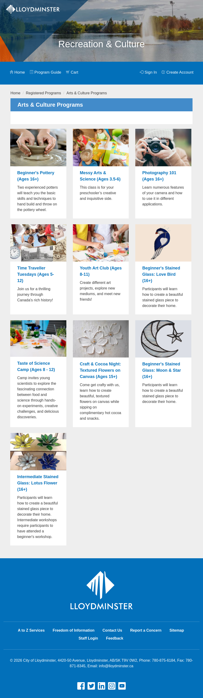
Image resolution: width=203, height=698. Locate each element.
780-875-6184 (163, 660)
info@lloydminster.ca (116, 666)
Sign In (148, 72)
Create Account (177, 72)
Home (17, 72)
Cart (72, 72)
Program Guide (45, 72)
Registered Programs (43, 93)
